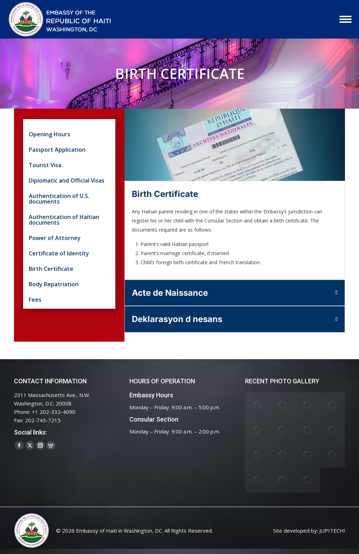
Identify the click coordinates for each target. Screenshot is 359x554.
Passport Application (57, 150)
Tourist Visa (45, 165)
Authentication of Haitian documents (64, 220)
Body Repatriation (54, 284)
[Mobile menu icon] (345, 19)
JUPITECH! (332, 530)
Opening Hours (49, 134)
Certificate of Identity (59, 254)
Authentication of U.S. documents (59, 199)
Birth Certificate (51, 269)
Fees (35, 300)
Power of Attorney (55, 238)
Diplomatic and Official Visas (66, 181)
